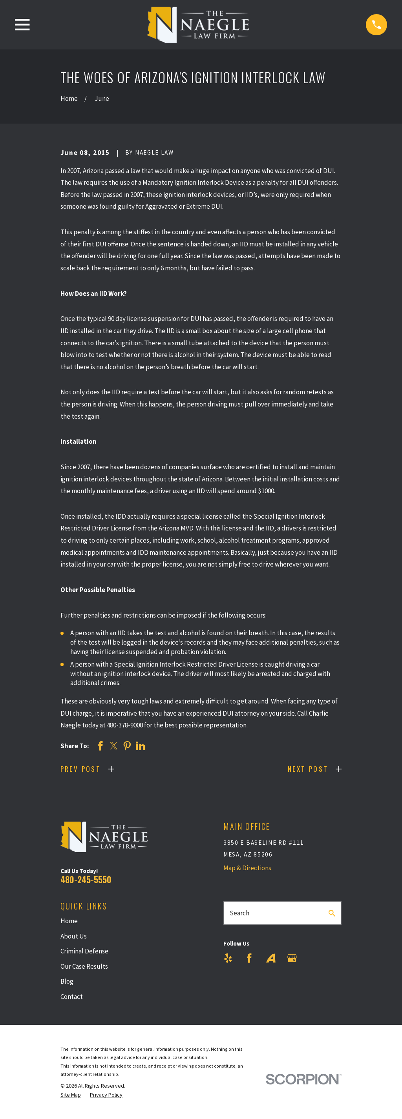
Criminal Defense (84, 951)
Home (69, 921)
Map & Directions (247, 868)
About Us (73, 936)
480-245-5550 (85, 879)
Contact (71, 996)
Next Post (308, 769)
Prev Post (80, 769)
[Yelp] (228, 958)
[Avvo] (271, 958)
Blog (66, 981)
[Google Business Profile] (292, 958)
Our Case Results (84, 966)
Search (239, 913)
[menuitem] (70, 1095)
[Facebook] (249, 958)
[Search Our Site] (332, 913)
